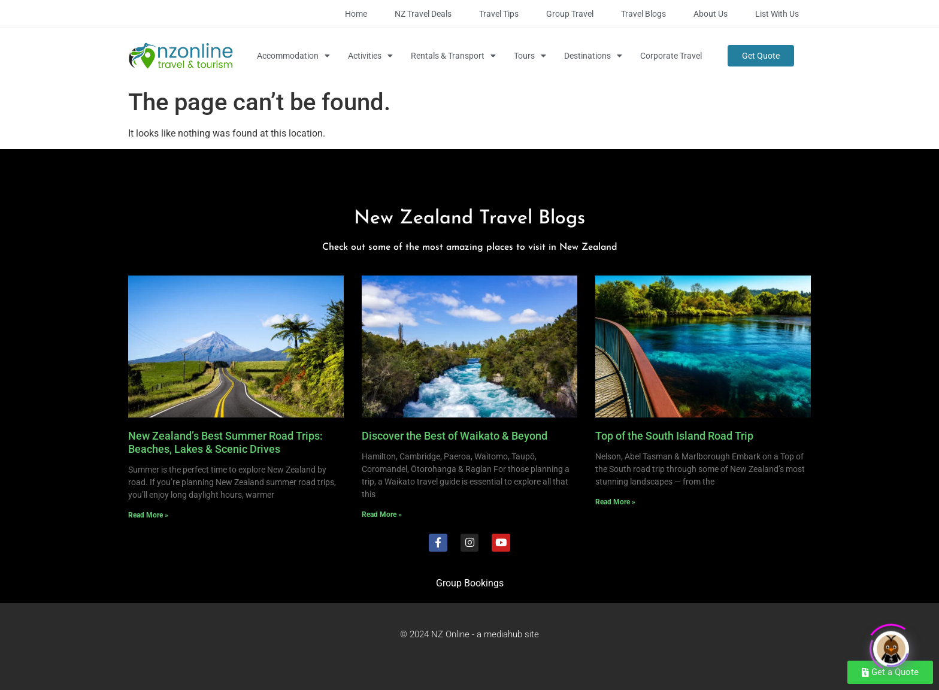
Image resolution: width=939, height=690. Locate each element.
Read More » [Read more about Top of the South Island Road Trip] (615, 502)
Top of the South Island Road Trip (674, 435)
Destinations (593, 56)
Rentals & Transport (453, 56)
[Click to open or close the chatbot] (891, 646)
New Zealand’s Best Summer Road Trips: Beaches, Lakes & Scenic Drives (225, 442)
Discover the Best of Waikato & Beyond (454, 435)
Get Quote (761, 55)
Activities (370, 56)
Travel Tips (499, 14)
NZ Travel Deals (423, 14)
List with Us (777, 14)
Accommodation (293, 56)
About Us (710, 14)
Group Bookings (470, 583)
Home (356, 14)
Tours (530, 56)
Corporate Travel (671, 55)
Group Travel (569, 14)
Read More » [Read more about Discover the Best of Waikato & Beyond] (382, 514)
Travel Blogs (643, 14)
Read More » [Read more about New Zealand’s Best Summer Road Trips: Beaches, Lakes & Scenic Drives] (148, 515)
